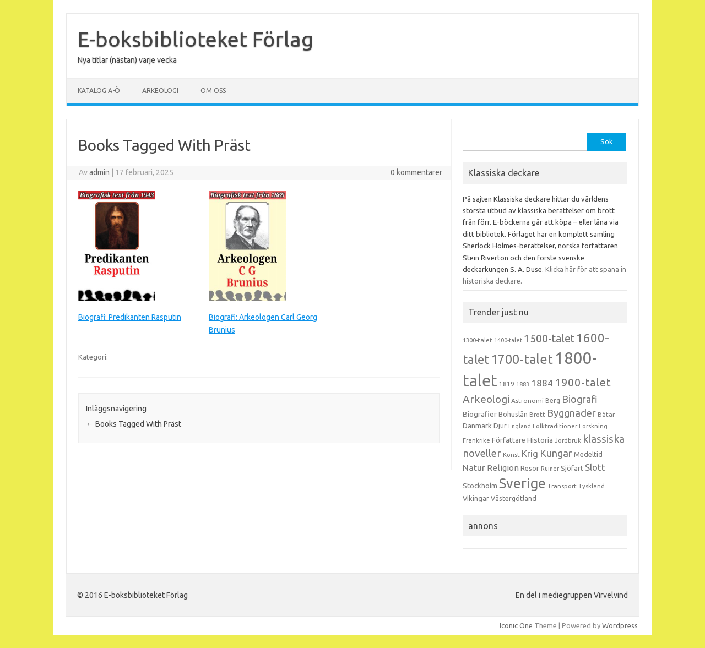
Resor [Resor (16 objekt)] (529, 468)
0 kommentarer (416, 172)
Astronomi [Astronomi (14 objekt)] (527, 400)
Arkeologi (160, 90)
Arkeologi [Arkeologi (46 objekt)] (486, 399)
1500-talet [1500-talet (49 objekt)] (549, 339)
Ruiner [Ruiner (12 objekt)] (550, 468)
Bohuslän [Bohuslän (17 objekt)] (513, 414)
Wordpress (620, 625)
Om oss (213, 90)
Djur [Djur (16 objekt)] (500, 425)
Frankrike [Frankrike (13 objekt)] (476, 440)
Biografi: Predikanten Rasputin (129, 317)
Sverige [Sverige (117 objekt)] (522, 483)
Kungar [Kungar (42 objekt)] (556, 453)
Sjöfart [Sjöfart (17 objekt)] (572, 468)
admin (99, 172)
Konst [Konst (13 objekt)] (511, 454)
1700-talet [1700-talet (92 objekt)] (522, 359)
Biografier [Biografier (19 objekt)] (480, 414)
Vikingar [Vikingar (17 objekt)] (476, 498)
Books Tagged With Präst (133, 424)
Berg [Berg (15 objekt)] (552, 400)
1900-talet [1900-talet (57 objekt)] (583, 382)
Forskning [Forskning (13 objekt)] (593, 426)
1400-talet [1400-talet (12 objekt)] (508, 340)
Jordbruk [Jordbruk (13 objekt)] (568, 440)
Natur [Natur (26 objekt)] (474, 467)
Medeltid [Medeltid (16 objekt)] (588, 454)
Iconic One (516, 625)
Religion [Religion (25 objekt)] (503, 467)
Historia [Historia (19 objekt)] (540, 439)
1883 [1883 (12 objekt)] (522, 384)
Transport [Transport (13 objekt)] (562, 486)
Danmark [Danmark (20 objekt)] (477, 425)
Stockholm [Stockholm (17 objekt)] (480, 485)
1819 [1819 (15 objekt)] (506, 384)
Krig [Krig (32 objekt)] (530, 453)
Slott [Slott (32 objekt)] (595, 467)
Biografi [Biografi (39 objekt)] (580, 399)
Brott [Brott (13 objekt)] (537, 414)
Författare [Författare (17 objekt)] (508, 440)
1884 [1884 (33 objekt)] (542, 383)
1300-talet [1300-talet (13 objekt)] (477, 340)
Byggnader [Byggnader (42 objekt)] (571, 412)
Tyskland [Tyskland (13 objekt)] (591, 486)
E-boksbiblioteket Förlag (195, 39)
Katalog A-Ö (99, 90)
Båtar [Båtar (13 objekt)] (606, 414)
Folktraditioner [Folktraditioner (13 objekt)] (555, 426)
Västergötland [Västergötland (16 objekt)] (513, 498)
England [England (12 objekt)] (519, 426)
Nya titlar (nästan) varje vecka (127, 60)
